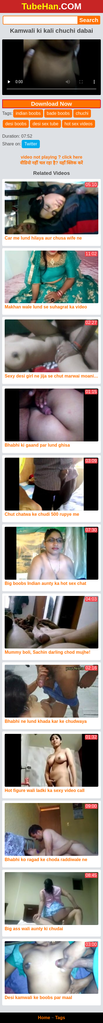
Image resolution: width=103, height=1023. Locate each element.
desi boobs (15, 123)
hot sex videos (79, 123)
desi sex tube (45, 123)
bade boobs (58, 113)
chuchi (82, 113)
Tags (60, 1017)
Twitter (30, 144)
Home (44, 1017)
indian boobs (28, 113)
